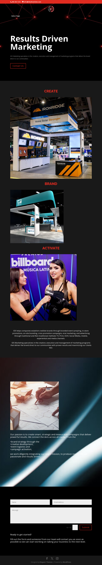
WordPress (67, 562)
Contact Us (18, 65)
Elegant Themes (46, 562)
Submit (85, 527)
